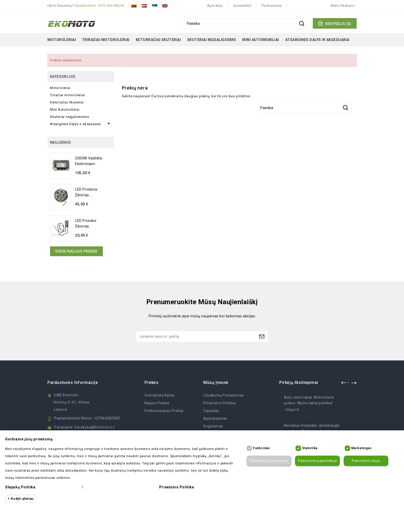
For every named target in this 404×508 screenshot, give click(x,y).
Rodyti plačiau (22, 499)
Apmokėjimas (215, 418)
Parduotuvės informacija (72, 382)
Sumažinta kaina (159, 395)
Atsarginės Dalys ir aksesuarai (317, 40)
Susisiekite (242, 5)
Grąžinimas (213, 426)
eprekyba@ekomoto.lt (95, 427)
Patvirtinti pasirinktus (317, 461)
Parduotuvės (272, 5)
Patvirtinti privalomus (269, 461)
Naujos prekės (157, 403)
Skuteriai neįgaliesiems (211, 40)
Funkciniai (261, 448)
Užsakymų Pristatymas (223, 395)
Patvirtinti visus (366, 461)
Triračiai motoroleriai (106, 40)
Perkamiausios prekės (164, 411)
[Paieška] (245, 23)
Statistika (309, 448)
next (354, 382)
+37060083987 (107, 418)
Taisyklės (211, 411)
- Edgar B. (292, 410)
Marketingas (361, 448)
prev (343, 382)
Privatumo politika (219, 403)
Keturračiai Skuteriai (158, 40)
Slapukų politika (20, 487)
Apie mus (215, 5)
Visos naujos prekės (76, 251)
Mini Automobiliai (260, 40)
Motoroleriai (61, 40)
